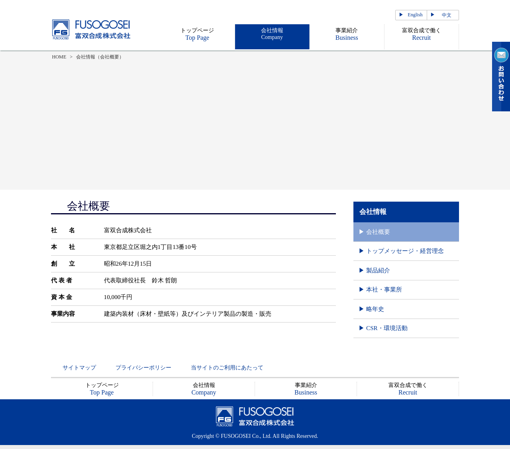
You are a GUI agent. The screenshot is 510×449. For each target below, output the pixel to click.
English (415, 14)
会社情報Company (272, 33)
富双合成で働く (421, 34)
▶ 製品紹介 (374, 270)
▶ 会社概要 (374, 231)
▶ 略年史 (371, 308)
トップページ (197, 34)
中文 (446, 15)
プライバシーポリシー (143, 368)
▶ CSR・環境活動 (383, 328)
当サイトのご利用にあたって (227, 368)
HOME (59, 57)
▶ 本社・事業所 (380, 289)
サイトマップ (79, 368)
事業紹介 (346, 34)
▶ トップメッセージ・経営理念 (401, 250)
